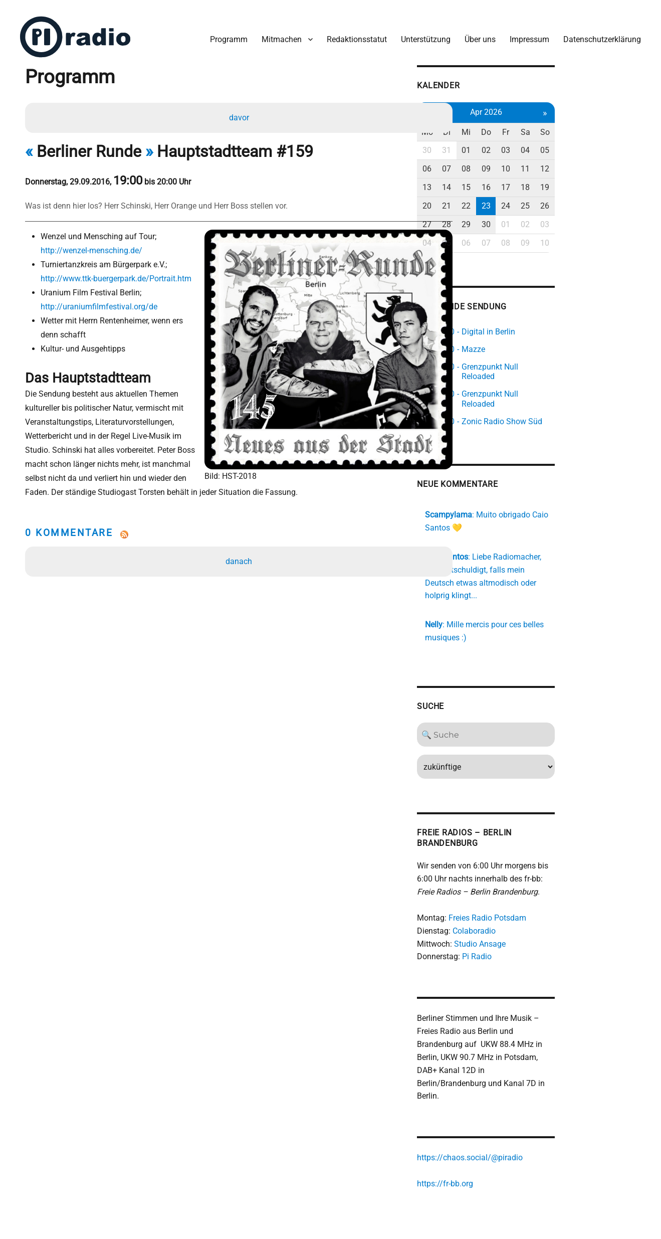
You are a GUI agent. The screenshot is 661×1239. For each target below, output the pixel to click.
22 (534, 200)
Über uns (476, 34)
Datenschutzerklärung (598, 34)
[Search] (556, 697)
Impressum (525, 34)
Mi (534, 126)
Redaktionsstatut (353, 34)
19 (620, 181)
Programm (225, 34)
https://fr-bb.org (509, 1135)
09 (555, 163)
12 (620, 163)
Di (513, 126)
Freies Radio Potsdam (551, 881)
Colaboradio (537, 894)
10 (577, 163)
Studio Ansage (543, 907)
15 (534, 181)
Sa (598, 126)
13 (491, 181)
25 (598, 200)
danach (240, 544)
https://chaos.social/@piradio (533, 1109)
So (620, 126)
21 (512, 200)
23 (555, 200)
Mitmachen (278, 34)
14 (512, 181)
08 (534, 163)
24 (577, 200)
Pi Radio (540, 920)
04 (598, 144)
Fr (577, 126)
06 (491, 163)
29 (534, 218)
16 (555, 181)
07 (512, 163)
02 (555, 144)
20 (491, 200)
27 (491, 218)
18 (598, 181)
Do (556, 126)
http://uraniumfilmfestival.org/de (102, 302)
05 (620, 144)
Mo (491, 126)
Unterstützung (422, 34)
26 (620, 200)
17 (577, 181)
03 (577, 144)
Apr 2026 (556, 106)
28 (512, 218)
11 (598, 163)
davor (241, 113)
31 (512, 144)
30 (491, 144)
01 (534, 144)
